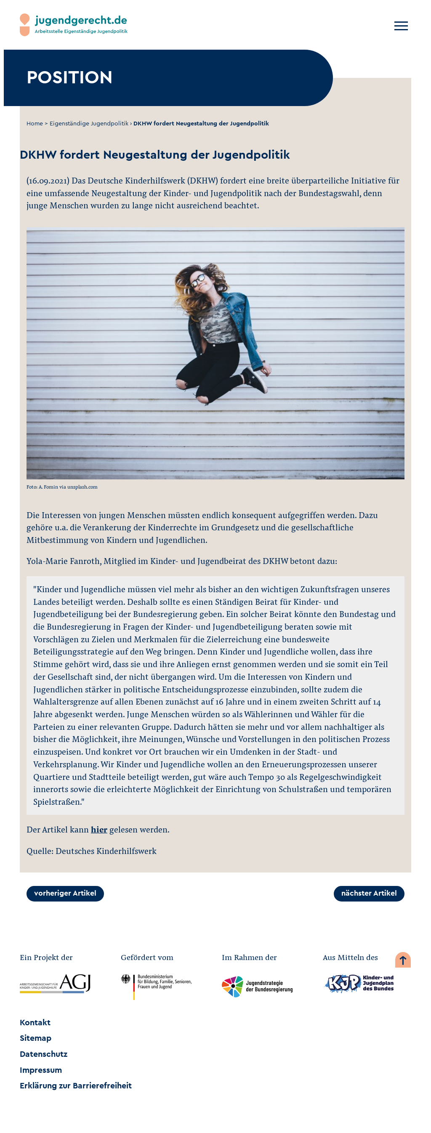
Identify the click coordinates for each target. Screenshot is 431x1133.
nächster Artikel (369, 893)
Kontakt (35, 1023)
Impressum (41, 1070)
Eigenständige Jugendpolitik (89, 124)
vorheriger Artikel (65, 893)
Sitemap (35, 1038)
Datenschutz (43, 1054)
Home (35, 124)
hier (99, 829)
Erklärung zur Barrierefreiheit (76, 1086)
